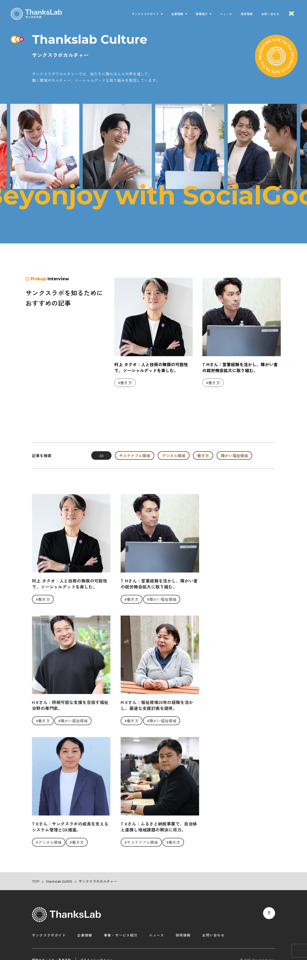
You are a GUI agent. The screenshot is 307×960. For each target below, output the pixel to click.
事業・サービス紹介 (121, 935)
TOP (35, 881)
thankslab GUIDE (59, 881)
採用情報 (247, 14)
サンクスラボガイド (145, 14)
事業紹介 (201, 14)
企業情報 (177, 14)
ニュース (226, 14)
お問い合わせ (270, 14)
